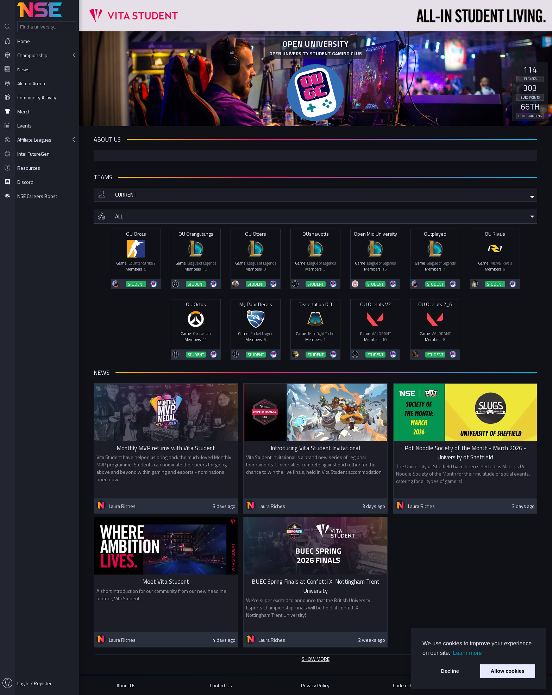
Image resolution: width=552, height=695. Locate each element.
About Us (126, 685)
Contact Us (221, 685)
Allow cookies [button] (508, 671)
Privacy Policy (315, 685)
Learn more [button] (467, 653)
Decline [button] (450, 671)
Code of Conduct (410, 685)
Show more (316, 659)
